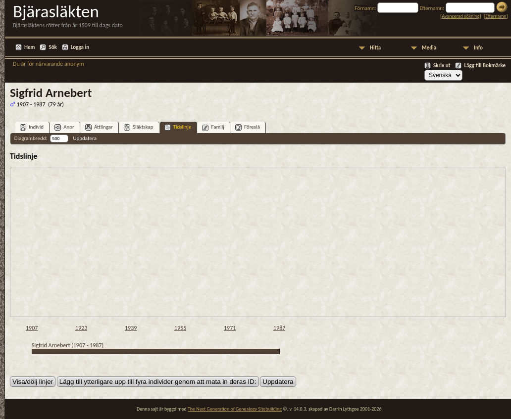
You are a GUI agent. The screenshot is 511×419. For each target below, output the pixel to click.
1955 (180, 328)
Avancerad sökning (460, 16)
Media (429, 48)
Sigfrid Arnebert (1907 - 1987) (67, 345)
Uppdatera (84, 138)
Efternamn (495, 16)
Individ (32, 127)
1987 (279, 328)
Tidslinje (178, 127)
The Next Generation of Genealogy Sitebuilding (235, 409)
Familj (213, 127)
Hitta (375, 48)
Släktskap (138, 127)
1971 (230, 328)
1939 (131, 328)
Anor (64, 127)
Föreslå (247, 127)
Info (478, 48)
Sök (52, 47)
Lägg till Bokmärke (485, 65)
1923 (81, 328)
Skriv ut (442, 65)
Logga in (80, 47)
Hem (29, 47)
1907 (32, 328)
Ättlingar (99, 127)
